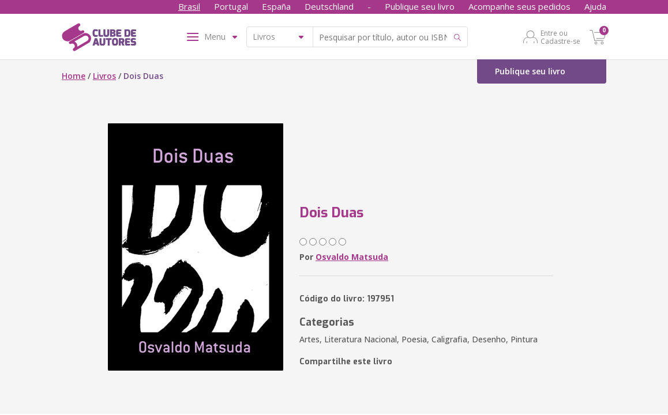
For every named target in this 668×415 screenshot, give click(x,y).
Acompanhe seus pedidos (519, 6)
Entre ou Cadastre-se (560, 37)
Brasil (189, 6)
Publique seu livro (420, 6)
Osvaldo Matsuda (352, 256)
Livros (104, 75)
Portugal (231, 6)
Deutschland (329, 6)
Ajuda (595, 6)
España (276, 6)
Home (73, 75)
